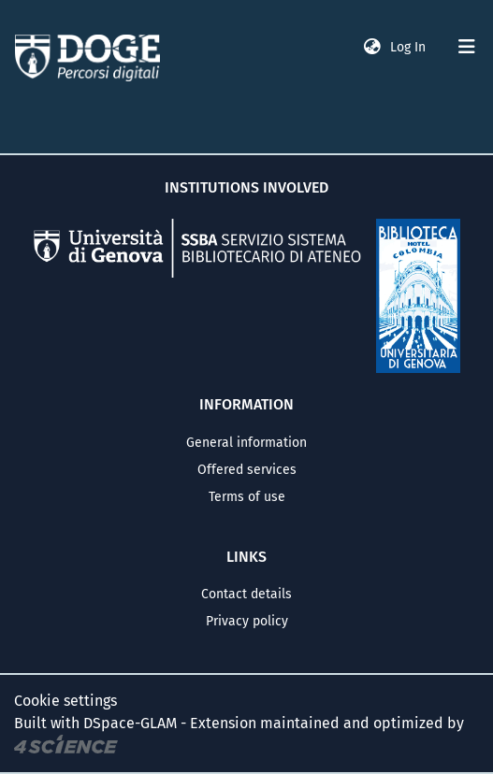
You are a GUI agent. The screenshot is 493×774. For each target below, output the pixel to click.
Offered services (247, 470)
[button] (372, 47)
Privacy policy (247, 621)
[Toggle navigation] (467, 46)
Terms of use (247, 497)
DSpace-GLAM (130, 723)
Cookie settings (65, 701)
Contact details (246, 594)
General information (246, 443)
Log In (409, 47)
